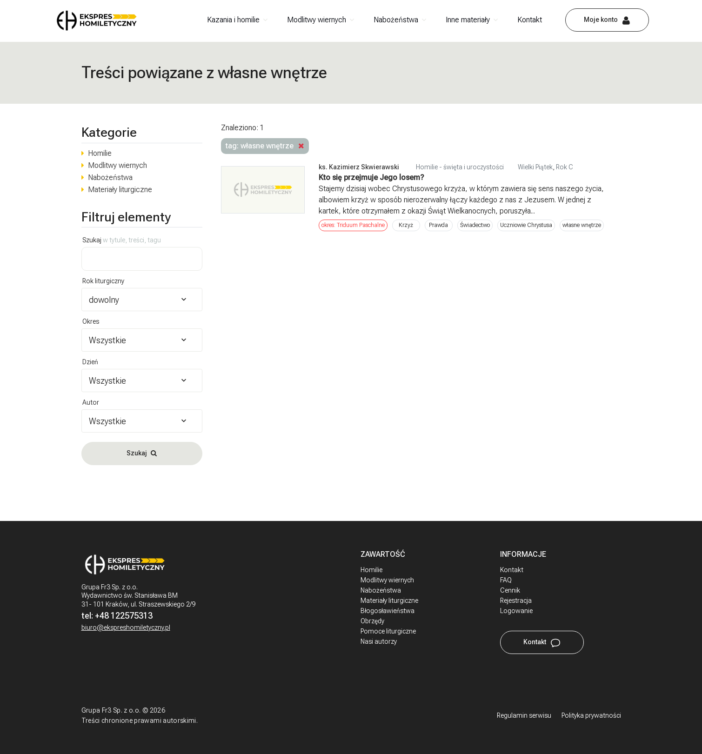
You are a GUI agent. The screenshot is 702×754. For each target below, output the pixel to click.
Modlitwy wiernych (316, 19)
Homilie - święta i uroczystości (460, 167)
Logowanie (516, 610)
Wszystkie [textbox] (107, 340)
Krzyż (406, 225)
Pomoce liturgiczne (388, 631)
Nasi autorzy (379, 641)
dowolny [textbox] (104, 300)
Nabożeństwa (396, 19)
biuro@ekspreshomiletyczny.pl (125, 627)
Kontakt (529, 19)
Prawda (438, 225)
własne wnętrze (581, 225)
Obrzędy (372, 621)
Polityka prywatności (591, 715)
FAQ (506, 580)
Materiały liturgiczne (120, 189)
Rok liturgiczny (103, 281)
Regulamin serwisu (524, 715)
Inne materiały (468, 19)
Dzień (90, 362)
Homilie (100, 153)
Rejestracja (516, 600)
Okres (90, 321)
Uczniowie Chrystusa (526, 225)
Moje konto (601, 19)
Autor (90, 402)
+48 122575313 (124, 616)
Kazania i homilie (233, 19)
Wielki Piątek (535, 167)
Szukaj (121, 240)
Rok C (564, 167)
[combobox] (141, 299)
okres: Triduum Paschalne (353, 225)
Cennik (510, 590)
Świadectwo (475, 225)
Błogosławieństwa (388, 610)
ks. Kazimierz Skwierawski (359, 167)
